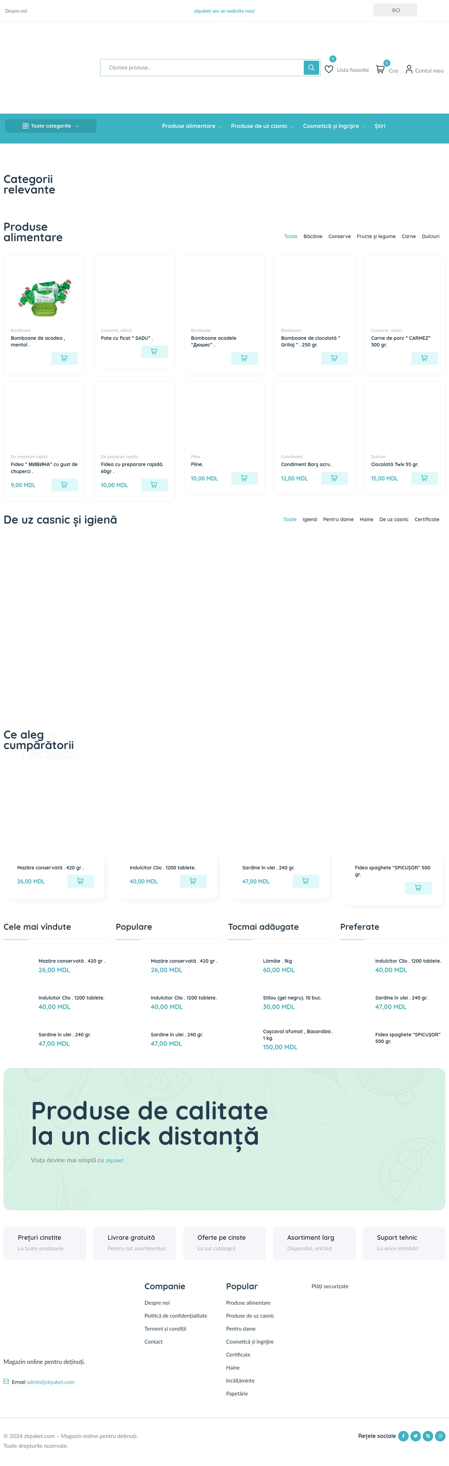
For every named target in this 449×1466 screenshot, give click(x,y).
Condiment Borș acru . (311, 466)
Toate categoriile (51, 126)
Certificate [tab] (424, 526)
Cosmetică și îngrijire (250, 1349)
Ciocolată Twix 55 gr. (398, 466)
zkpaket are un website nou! (224, 11)
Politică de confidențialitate (176, 1322)
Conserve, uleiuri (116, 327)
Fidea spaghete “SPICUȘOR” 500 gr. (393, 879)
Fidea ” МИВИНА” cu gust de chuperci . (39, 470)
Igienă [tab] (291, 526)
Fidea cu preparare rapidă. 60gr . (127, 470)
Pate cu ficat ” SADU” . (131, 335)
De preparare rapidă (29, 459)
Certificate (238, 1362)
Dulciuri (378, 459)
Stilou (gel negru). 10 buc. (297, 1004)
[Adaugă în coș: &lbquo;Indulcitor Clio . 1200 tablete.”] (193, 889)
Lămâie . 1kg (280, 967)
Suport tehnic (397, 1245)
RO (391, 10)
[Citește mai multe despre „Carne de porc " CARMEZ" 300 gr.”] (424, 356)
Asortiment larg (310, 1245)
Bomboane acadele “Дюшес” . (217, 338)
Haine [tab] (355, 526)
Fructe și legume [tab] (367, 236)
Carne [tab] (404, 236)
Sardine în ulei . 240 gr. (272, 875)
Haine (233, 1375)
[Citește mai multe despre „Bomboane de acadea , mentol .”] (64, 356)
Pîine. (198, 466)
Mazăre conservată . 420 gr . (54, 879)
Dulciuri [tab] (428, 236)
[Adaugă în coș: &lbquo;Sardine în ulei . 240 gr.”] (306, 889)
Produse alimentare (248, 1310)
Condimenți (291, 459)
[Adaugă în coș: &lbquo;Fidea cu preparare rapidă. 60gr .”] (154, 487)
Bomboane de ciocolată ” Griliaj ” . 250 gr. (313, 338)
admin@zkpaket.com (50, 1389)
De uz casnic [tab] (386, 526)
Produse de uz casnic (250, 1323)
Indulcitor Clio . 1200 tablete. (168, 875)
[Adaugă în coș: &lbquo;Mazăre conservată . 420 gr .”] (80, 896)
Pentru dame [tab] (323, 526)
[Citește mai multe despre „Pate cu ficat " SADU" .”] (154, 349)
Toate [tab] (269, 236)
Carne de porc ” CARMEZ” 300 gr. (393, 338)
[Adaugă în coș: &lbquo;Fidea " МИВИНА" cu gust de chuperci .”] (64, 487)
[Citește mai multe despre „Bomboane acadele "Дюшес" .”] (244, 356)
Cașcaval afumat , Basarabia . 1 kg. (287, 1041)
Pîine (195, 459)
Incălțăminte (240, 1388)
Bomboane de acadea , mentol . (42, 338)
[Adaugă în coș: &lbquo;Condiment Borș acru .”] (334, 481)
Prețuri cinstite (39, 1245)
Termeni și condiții (165, 1335)
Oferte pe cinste (221, 1245)
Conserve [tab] (325, 236)
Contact (154, 1348)
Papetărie (237, 1401)
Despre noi (16, 11)
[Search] (311, 68)
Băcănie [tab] (295, 236)
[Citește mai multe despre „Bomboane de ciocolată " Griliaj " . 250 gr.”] (334, 356)
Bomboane (21, 327)
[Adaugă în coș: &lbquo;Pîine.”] (244, 481)
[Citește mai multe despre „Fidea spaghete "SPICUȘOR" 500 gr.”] (418, 896)
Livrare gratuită (131, 1245)
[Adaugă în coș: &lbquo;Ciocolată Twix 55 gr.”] (424, 481)
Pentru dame (241, 1336)
